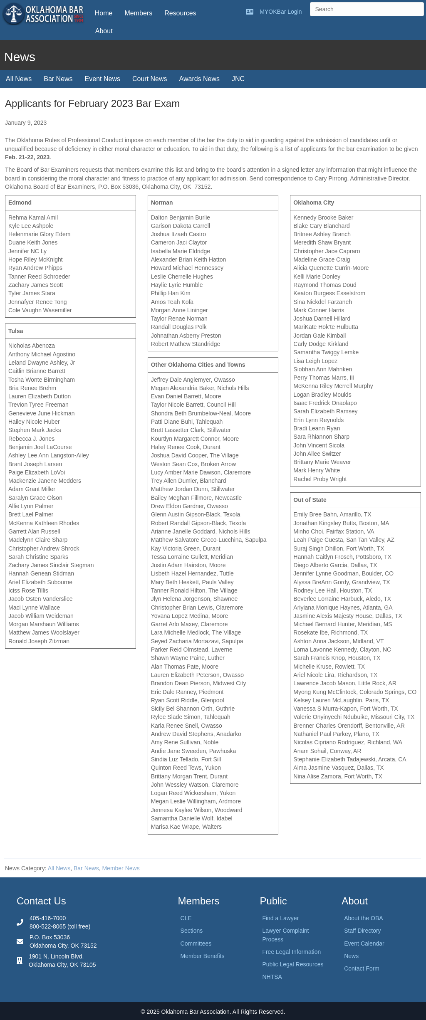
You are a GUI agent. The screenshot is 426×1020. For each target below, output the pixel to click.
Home (104, 13)
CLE (186, 918)
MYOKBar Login (281, 11)
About (104, 31)
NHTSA (272, 976)
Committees (196, 943)
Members (138, 13)
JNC (238, 78)
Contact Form (361, 968)
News (351, 956)
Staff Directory (362, 930)
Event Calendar (364, 943)
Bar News (58, 78)
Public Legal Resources (292, 964)
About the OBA (363, 918)
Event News (102, 78)
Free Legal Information (291, 951)
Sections (192, 930)
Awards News (199, 78)
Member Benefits (203, 956)
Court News (149, 78)
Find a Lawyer (280, 918)
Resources (180, 13)
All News (19, 78)
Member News (120, 868)
